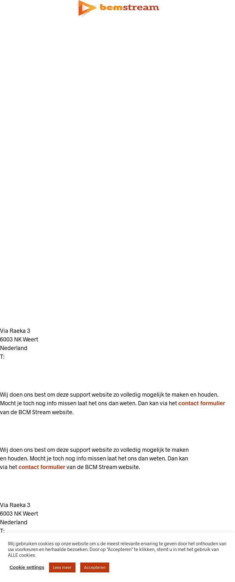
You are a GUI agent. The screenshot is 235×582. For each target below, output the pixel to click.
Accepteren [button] (94, 567)
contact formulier (201, 403)
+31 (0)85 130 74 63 (33, 357)
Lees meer (62, 567)
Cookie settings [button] (27, 567)
